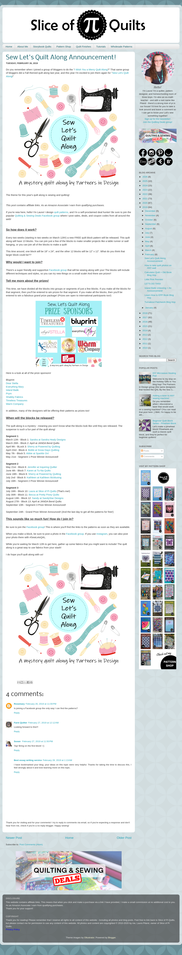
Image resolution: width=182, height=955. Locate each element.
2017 (145, 317)
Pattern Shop (63, 46)
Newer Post (14, 837)
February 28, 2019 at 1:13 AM (57, 760)
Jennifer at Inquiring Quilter (42, 467)
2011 (145, 343)
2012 (145, 339)
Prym (9, 393)
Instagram (101, 534)
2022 (145, 194)
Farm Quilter (20, 722)
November (150, 215)
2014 (145, 330)
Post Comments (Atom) (31, 844)
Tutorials (101, 46)
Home (9, 46)
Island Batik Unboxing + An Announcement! (158, 289)
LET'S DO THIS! (153, 283)
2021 (145, 198)
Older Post (124, 837)
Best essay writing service (28, 760)
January (149, 307)
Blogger (112, 937)
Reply (17, 713)
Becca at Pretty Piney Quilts (44, 494)
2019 (145, 207)
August (149, 228)
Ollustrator (89, 937)
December (150, 211)
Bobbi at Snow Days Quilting (43, 450)
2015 (145, 326)
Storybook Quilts (42, 46)
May (147, 241)
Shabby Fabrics (14, 397)
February (150, 254)
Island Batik (12, 390)
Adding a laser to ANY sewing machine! (163, 396)
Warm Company (15, 404)
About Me (22, 46)
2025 (145, 181)
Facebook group (58, 270)
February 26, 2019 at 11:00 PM (41, 704)
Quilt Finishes (83, 46)
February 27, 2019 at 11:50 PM (37, 741)
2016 (145, 321)
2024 (145, 185)
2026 (145, 177)
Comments (147, 456)
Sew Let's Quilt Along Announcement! (155, 259)
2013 (145, 335)
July (147, 233)
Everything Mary (15, 386)
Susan (17, 741)
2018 (145, 313)
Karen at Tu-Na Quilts (39, 470)
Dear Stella (12, 383)
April (147, 246)
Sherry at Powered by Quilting (43, 446)
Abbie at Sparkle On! (37, 453)
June (148, 237)
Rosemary (19, 704)
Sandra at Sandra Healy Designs (48, 439)
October (149, 220)
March (148, 250)
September (151, 224)
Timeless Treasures (16, 400)
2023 (145, 190)
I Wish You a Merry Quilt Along (91, 69)
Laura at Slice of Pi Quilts (42, 491)
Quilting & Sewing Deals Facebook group (37, 215)
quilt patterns (61, 212)
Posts (145, 451)
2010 (145, 348)
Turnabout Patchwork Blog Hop (160, 302)
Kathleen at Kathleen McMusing (44, 477)
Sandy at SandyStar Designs (48, 498)
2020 (145, 203)
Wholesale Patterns (121, 46)
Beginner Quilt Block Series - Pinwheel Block (164, 422)
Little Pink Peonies (154, 279)
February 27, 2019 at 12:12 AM (43, 722)
